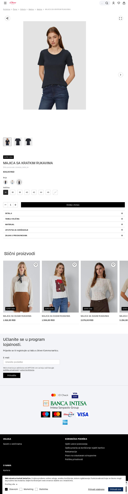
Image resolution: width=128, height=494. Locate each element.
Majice (31, 9)
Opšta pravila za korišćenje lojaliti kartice (85, 448)
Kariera (6, 470)
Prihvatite (11, 375)
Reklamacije (71, 451)
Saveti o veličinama (12, 444)
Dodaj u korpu (73, 205)
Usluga (7, 439)
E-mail (6, 357)
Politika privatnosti (74, 459)
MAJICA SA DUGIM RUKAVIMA (17, 316)
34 (6, 192)
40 (27, 192)
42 (34, 192)
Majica (39, 9)
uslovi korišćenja (27, 370)
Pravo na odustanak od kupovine (80, 455)
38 (20, 192)
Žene (15, 9)
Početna (6, 9)
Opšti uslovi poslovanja (76, 444)
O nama (7, 465)
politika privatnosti (11, 370)
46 (48, 192)
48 (55, 192)
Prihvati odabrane (96, 489)
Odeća (23, 9)
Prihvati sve (115, 489)
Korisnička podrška (76, 439)
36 (13, 192)
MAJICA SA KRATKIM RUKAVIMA (57, 9)
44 (41, 192)
